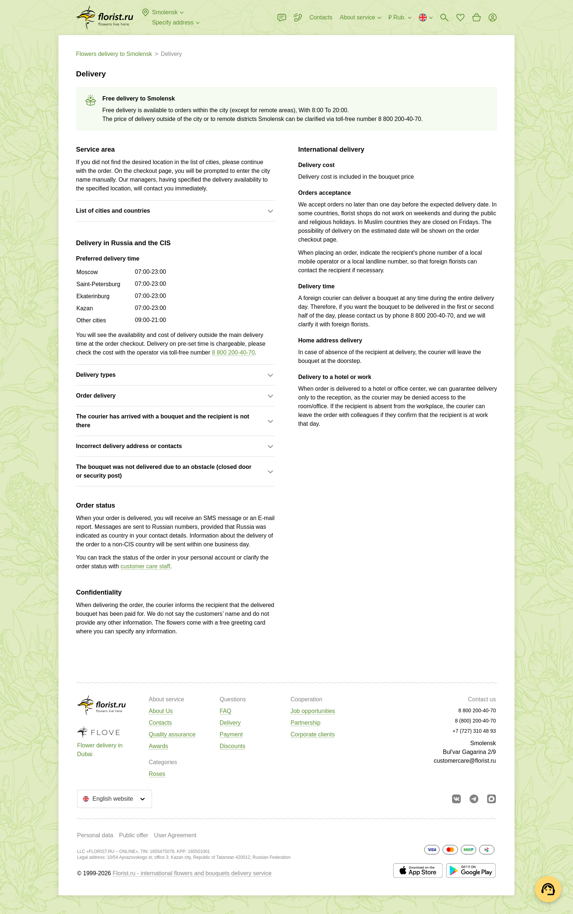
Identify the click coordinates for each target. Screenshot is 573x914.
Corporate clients (313, 734)
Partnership (305, 723)
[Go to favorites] (460, 17)
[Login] (492, 17)
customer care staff (145, 566)
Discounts (232, 746)
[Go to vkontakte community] (456, 799)
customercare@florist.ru (465, 761)
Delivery (230, 723)
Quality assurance (172, 734)
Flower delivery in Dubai (99, 749)
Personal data (95, 835)
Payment (231, 734)
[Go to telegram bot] (474, 799)
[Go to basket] (476, 17)
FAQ (225, 711)
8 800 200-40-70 (399, 119)
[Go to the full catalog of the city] (104, 17)
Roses (157, 774)
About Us (161, 711)
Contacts (160, 723)
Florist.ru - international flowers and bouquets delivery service (192, 873)
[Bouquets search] (444, 17)
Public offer (133, 835)
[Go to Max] (491, 799)
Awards (158, 746)
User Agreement (175, 835)
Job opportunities (313, 711)
